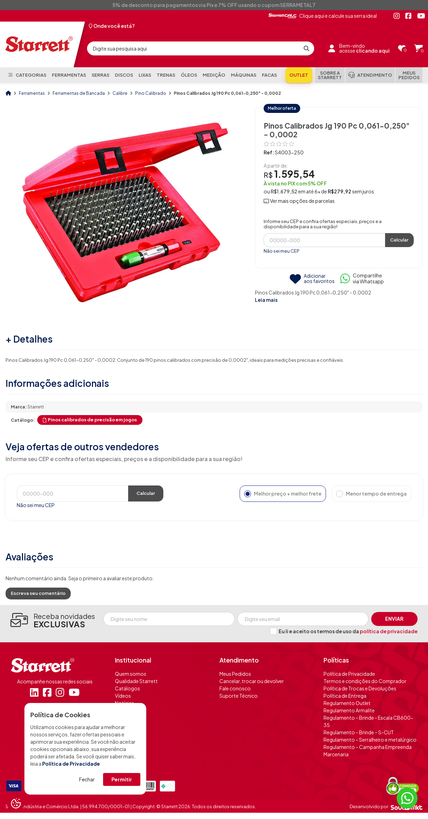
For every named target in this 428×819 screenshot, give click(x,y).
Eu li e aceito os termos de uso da (348, 631)
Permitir (121, 779)
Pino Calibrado (151, 93)
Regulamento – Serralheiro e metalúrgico (370, 739)
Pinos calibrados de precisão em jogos (90, 419)
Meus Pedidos (235, 674)
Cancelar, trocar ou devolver (251, 681)
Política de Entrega (345, 695)
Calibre (120, 93)
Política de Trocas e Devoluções (360, 688)
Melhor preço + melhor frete (282, 493)
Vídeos (123, 695)
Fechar (87, 779)
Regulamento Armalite (349, 710)
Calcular (399, 240)
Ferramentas (32, 93)
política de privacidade (389, 631)
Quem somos (130, 674)
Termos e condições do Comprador (365, 681)
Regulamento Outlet (347, 703)
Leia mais (266, 300)
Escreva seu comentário (38, 593)
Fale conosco (235, 688)
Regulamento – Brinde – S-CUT (359, 732)
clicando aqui (373, 51)
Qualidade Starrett (136, 681)
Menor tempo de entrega (371, 493)
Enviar (394, 618)
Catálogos (127, 688)
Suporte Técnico (238, 695)
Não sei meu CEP (281, 251)
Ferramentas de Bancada (79, 93)
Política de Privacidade (71, 763)
